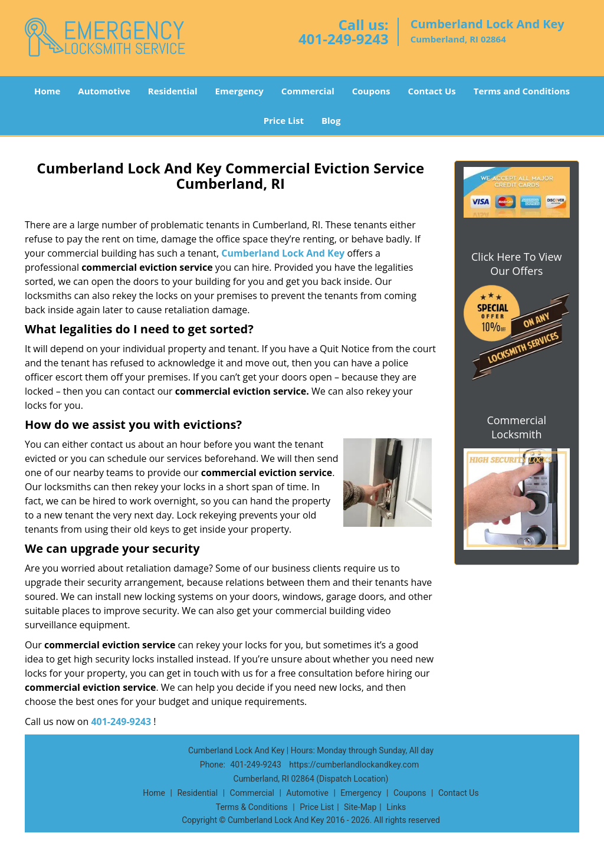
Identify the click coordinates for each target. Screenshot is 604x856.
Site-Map (360, 807)
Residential (173, 91)
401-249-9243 (343, 38)
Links (396, 807)
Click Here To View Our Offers (516, 264)
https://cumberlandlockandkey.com (354, 764)
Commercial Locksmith (516, 427)
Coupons (371, 91)
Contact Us (432, 91)
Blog (330, 120)
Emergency (239, 91)
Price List (284, 120)
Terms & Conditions (252, 807)
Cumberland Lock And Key (282, 253)
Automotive (104, 91)
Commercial (307, 91)
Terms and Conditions (522, 91)
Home (47, 91)
